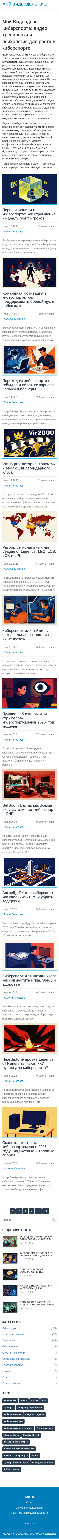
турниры (8, 1408)
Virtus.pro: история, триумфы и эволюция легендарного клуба (29, 468)
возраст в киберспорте (16, 1456)
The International (45, 1429)
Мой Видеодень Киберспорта (26, 4)
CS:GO (34, 1401)
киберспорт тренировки (30, 1408)
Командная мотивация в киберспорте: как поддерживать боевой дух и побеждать (28, 299)
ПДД (29, 1518)
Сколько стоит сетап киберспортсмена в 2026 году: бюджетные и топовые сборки (28, 1149)
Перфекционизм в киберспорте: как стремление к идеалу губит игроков (29, 214)
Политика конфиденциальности (29, 1513)
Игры (29, 1378)
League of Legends (34, 1415)
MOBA (35, 1456)
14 (46, 1211)
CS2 (44, 1401)
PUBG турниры (11, 1470)
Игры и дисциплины (29, 1335)
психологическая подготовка (19, 1449)
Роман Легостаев (14, 231)
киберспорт (10, 1401)
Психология (29, 1341)
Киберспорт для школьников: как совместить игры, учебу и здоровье (29, 980)
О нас (29, 1503)
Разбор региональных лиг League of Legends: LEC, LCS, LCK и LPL (29, 551)
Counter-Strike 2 (31, 1435)
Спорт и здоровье (29, 1365)
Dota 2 (23, 1401)
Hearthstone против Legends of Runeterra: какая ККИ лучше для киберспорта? (28, 1064)
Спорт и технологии (29, 1353)
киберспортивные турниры (18, 1429)
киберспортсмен (12, 1415)
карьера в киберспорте (16, 1442)
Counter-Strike (11, 1435)
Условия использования (29, 1508)
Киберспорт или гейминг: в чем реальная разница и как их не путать (27, 635)
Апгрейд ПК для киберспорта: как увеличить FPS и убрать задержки (29, 897)
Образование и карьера (29, 1359)
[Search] (54, 1220)
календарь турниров (42, 1463)
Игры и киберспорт (29, 1384)
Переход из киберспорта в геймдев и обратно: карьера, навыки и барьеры (28, 385)
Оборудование (29, 1347)
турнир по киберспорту (16, 1463)
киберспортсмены (13, 1422)
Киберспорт (29, 1329)
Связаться (30, 1523)
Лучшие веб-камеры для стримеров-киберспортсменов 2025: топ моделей (28, 720)
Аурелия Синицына (14, 319)
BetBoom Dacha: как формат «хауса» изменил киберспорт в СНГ (28, 810)
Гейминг (29, 1372)
